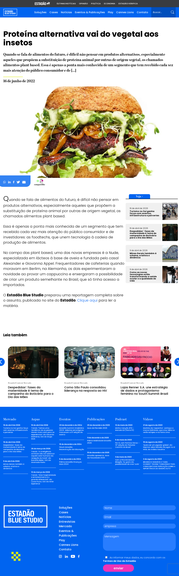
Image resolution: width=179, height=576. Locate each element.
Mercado (65, 526)
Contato (142, 12)
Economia (109, 4)
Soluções (40, 12)
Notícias (66, 12)
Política (96, 4)
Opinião (83, 4)
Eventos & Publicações (90, 12)
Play (110, 12)
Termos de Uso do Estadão (119, 561)
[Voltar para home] (10, 12)
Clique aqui (87, 300)
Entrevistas (67, 522)
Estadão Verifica (128, 4)
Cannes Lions (125, 12)
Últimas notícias (66, 4)
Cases (53, 12)
